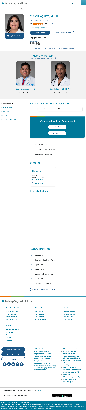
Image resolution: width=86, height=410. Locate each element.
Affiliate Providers (39, 349)
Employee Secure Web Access (42, 354)
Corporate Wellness (69, 314)
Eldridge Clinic (34, 41)
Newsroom (9, 340)
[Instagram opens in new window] (21, 364)
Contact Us (9, 337)
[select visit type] (60, 109)
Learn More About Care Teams (43, 58)
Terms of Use (66, 374)
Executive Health (68, 316)
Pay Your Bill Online (11, 319)
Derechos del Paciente (69, 354)
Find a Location (39, 314)
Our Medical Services (69, 311)
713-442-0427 (57, 133)
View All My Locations (67, 48)
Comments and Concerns (41, 351)
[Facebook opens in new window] (4, 364)
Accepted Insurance (9, 119)
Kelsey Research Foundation (42, 363)
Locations (5, 111)
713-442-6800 (36, 48)
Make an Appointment (12, 311)
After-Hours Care (11, 314)
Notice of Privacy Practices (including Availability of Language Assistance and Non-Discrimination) (45, 367)
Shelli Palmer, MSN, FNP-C (60, 89)
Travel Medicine (68, 319)
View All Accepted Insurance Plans (43, 289)
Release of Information (69, 367)
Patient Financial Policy (69, 351)
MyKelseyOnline (57, 127)
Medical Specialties (40, 319)
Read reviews (56, 24)
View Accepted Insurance (63, 32)
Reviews (4, 115)
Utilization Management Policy (71, 377)
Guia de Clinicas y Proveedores (43, 358)
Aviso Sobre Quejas (68, 382)
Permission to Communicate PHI (72, 369)
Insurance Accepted (11, 316)
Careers (8, 335)
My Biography (7, 107)
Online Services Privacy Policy (71, 349)
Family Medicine (34, 20)
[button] (14, 26)
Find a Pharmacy (39, 316)
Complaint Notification (69, 379)
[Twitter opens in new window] (9, 364)
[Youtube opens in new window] (13, 364)
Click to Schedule (40, 32)
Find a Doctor (9, 9)
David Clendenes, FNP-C (25, 89)
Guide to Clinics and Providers (42, 356)
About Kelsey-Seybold (12, 329)
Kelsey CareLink (38, 361)
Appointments (7, 103)
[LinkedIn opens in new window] (17, 364)
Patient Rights (67, 365)
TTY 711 (38, 390)
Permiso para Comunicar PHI (71, 372)
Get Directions (51, 48)
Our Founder (9, 332)
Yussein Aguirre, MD (22, 9)
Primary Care (44, 20)
